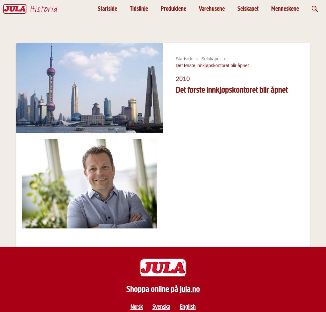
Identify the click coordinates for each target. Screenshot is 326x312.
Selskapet (248, 8)
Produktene (173, 8)
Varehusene (212, 8)
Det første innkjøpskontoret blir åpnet (212, 65)
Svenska (161, 306)
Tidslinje (139, 8)
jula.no (190, 289)
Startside (107, 8)
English (188, 306)
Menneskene (285, 8)
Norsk (137, 306)
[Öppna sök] (315, 8)
